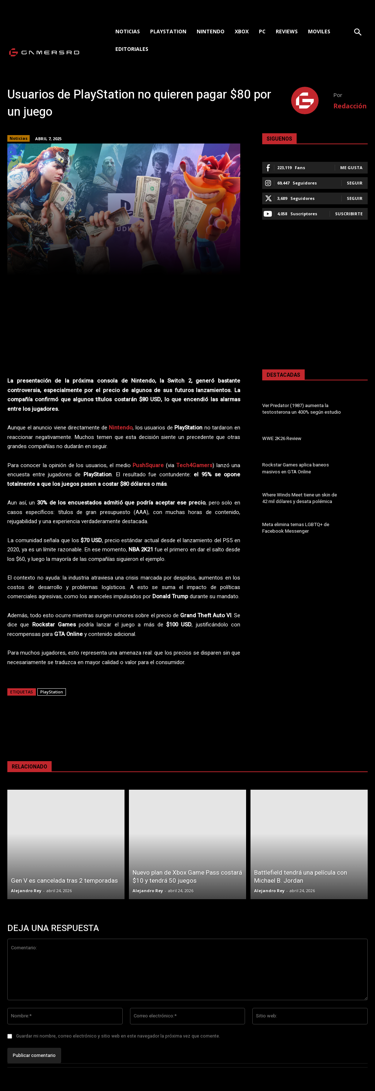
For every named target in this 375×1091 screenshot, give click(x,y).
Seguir (355, 183)
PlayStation (51, 692)
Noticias (18, 138)
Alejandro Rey (26, 890)
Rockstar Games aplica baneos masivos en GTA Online (295, 468)
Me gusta (351, 167)
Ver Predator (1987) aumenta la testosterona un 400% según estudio (301, 409)
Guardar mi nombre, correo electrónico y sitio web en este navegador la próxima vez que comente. (118, 1036)
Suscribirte (349, 213)
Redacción (350, 105)
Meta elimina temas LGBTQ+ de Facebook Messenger (295, 528)
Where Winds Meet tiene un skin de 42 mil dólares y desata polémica (299, 498)
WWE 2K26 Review (281, 438)
